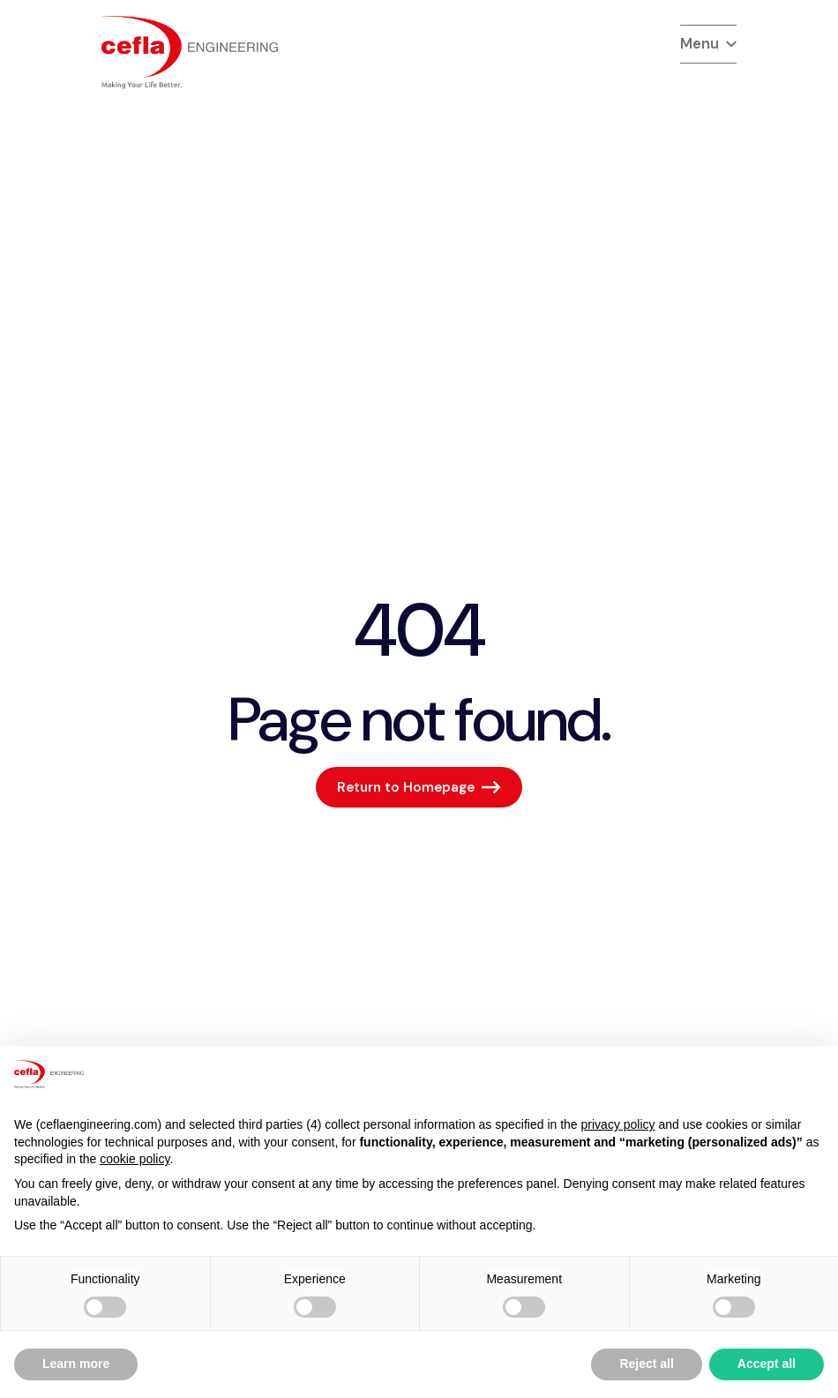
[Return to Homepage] (419, 787)
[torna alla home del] (189, 52)
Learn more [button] (75, 1364)
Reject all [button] (646, 1364)
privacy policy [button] (618, 1124)
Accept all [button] (766, 1364)
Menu (708, 43)
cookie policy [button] (134, 1159)
